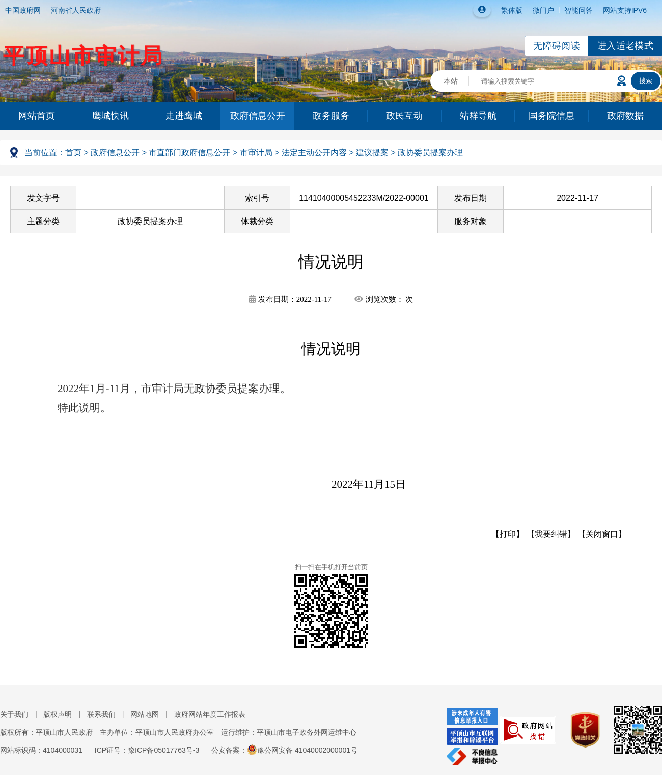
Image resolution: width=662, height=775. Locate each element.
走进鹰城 (184, 115)
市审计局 (256, 152)
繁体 (508, 10)
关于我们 (14, 714)
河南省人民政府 (76, 10)
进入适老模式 (625, 46)
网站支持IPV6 (625, 10)
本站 (451, 81)
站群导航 (478, 115)
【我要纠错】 (551, 534)
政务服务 (331, 115)
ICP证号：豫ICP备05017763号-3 (147, 750)
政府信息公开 (257, 115)
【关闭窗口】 (601, 534)
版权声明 (57, 714)
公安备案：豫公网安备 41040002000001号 (284, 750)
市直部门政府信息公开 (189, 152)
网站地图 (144, 714)
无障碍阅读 (556, 46)
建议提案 (372, 152)
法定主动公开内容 (314, 152)
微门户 (543, 10)
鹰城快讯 (110, 115)
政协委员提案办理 (430, 152)
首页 (73, 152)
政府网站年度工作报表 (209, 714)
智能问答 (578, 10)
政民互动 (404, 115)
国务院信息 (551, 115)
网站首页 (36, 115)
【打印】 (507, 534)
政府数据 (625, 115)
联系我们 (101, 714)
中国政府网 (23, 10)
